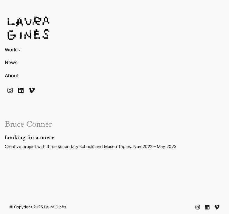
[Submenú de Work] (19, 49)
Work (11, 50)
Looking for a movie (30, 138)
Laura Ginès (55, 207)
